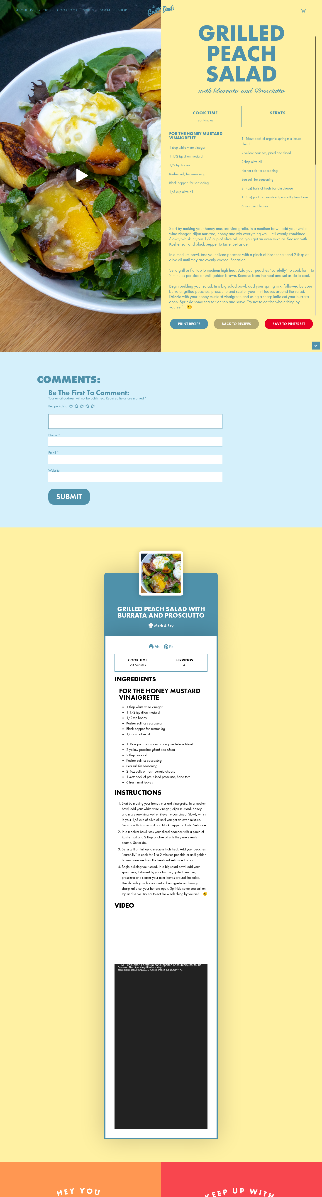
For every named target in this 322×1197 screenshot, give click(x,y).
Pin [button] (168, 647)
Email (53, 453)
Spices (88, 10)
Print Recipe (189, 323)
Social (106, 10)
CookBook (67, 10)
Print (154, 647)
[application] (161, 1046)
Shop (122, 10)
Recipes (45, 10)
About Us (24, 10)
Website (54, 470)
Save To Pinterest (289, 323)
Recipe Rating (57, 406)
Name (54, 435)
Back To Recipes (236, 323)
